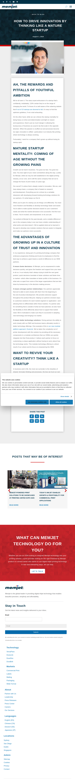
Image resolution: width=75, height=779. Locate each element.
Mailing (9, 677)
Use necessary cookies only (37, 402)
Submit (35, 632)
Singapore (7, 750)
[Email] (37, 421)
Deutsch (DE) (10, 727)
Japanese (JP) (10, 730)
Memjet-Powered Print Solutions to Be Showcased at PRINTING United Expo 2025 (22, 495)
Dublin (6, 747)
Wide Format (11, 684)
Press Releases (10, 700)
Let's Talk (37, 571)
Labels (8, 674)
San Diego (8, 744)
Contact (6, 769)
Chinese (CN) (10, 724)
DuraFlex (9, 658)
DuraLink (9, 655)
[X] (37, 416)
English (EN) (9, 720)
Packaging (10, 681)
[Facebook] (32, 416)
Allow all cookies (61, 402)
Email (7, 615)
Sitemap (7, 759)
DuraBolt (9, 662)
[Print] (42, 421)
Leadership (9, 697)
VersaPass (10, 652)
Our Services (9, 710)
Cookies (7, 763)
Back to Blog (38, 14)
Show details (65, 396)
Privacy (6, 766)
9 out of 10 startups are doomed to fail (29, 109)
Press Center (9, 704)
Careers (8, 707)
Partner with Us (10, 694)
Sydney (6, 740)
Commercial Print (12, 671)
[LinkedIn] (42, 416)
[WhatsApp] (32, 421)
